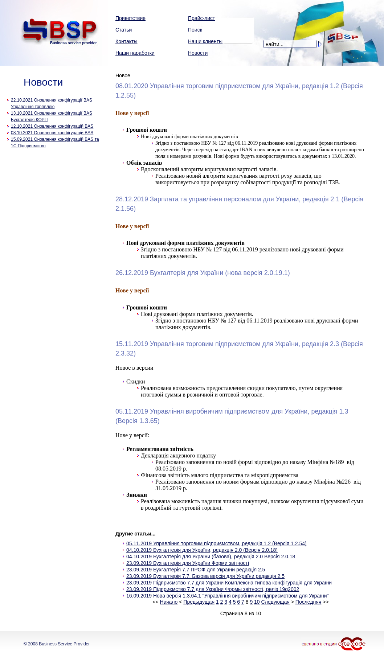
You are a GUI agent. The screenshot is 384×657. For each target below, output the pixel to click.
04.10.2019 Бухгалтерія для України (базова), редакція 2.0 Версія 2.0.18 (210, 556)
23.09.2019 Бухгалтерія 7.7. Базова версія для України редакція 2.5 (205, 576)
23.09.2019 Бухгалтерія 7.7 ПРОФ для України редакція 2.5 (195, 569)
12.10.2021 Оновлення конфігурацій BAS (52, 126)
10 (257, 602)
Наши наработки (135, 53)
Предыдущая (199, 602)
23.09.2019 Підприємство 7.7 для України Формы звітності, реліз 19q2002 (212, 589)
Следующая (275, 602)
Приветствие (130, 18)
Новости (198, 53)
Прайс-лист (201, 18)
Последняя (308, 602)
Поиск (195, 30)
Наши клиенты (205, 41)
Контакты (126, 41)
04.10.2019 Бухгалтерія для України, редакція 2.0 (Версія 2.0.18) (202, 550)
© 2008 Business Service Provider (57, 643)
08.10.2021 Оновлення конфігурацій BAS (52, 132)
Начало (169, 602)
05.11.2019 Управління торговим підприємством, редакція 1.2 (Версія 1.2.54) (216, 543)
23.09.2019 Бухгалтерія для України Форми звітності (187, 563)
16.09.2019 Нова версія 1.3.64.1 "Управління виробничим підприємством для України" (227, 596)
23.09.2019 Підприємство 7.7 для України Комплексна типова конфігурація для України (229, 583)
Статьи (123, 30)
